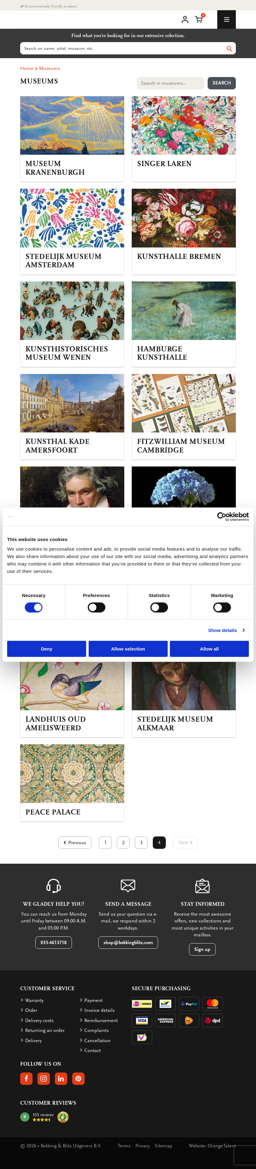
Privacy (142, 1146)
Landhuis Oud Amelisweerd (55, 723)
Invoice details (99, 1010)
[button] (198, 19)
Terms (124, 1146)
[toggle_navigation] (226, 19)
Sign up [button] (202, 949)
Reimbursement (101, 1020)
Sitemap (163, 1146)
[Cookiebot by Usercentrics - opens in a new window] (222, 516)
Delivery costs (39, 1020)
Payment (93, 1000)
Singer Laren (164, 164)
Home (26, 68)
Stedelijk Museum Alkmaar (175, 723)
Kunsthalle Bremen (179, 256)
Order (31, 1010)
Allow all (209, 648)
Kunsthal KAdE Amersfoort (57, 445)
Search (222, 83)
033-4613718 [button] (54, 942)
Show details (222, 630)
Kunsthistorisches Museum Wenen (66, 353)
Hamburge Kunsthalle (162, 353)
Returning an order (44, 1030)
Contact (92, 1050)
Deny (46, 648)
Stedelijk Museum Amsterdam (63, 260)
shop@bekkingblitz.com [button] (128, 942)
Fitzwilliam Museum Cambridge (181, 445)
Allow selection (128, 648)
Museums (49, 68)
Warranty (34, 1000)
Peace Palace (53, 812)
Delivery (33, 1040)
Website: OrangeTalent (212, 1146)
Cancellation (97, 1040)
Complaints (96, 1030)
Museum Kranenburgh (55, 168)
